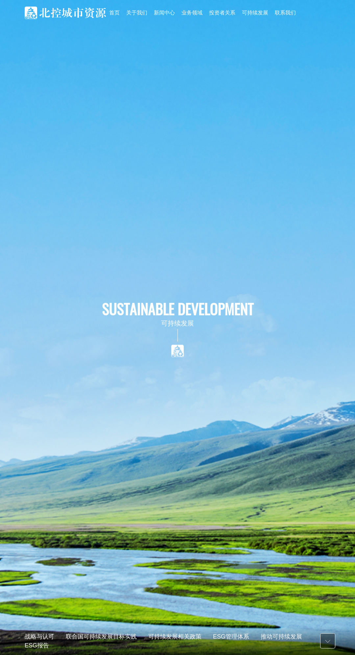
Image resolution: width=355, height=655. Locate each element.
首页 (114, 12)
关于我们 (136, 12)
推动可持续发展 (281, 636)
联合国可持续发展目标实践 (101, 636)
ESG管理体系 (231, 636)
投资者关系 (222, 12)
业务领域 (191, 12)
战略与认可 (39, 636)
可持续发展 (255, 12)
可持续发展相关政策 (174, 636)
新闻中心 (164, 12)
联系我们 (285, 12)
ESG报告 (37, 645)
